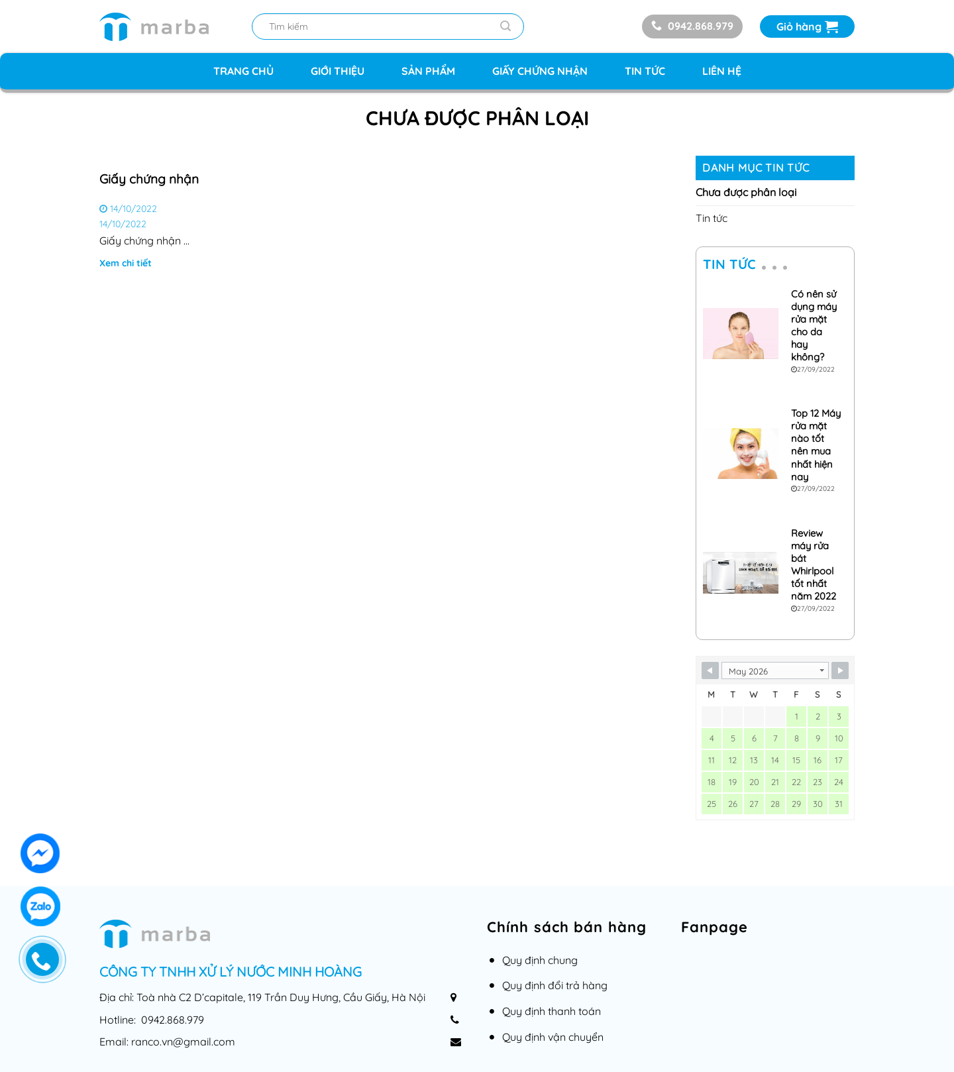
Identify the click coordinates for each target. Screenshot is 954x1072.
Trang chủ (243, 71)
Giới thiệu (337, 71)
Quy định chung (540, 960)
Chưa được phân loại (746, 192)
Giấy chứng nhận (540, 71)
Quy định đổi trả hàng (555, 985)
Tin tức (645, 71)
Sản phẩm (428, 71)
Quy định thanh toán (551, 1011)
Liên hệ (721, 71)
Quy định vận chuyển (553, 1037)
